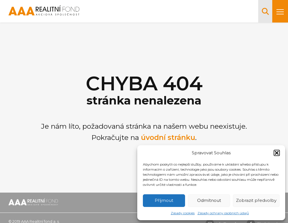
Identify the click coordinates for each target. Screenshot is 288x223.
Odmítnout (209, 200)
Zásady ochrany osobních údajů (223, 213)
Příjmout (164, 200)
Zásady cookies (183, 213)
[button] (277, 153)
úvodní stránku (168, 137)
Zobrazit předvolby (256, 200)
